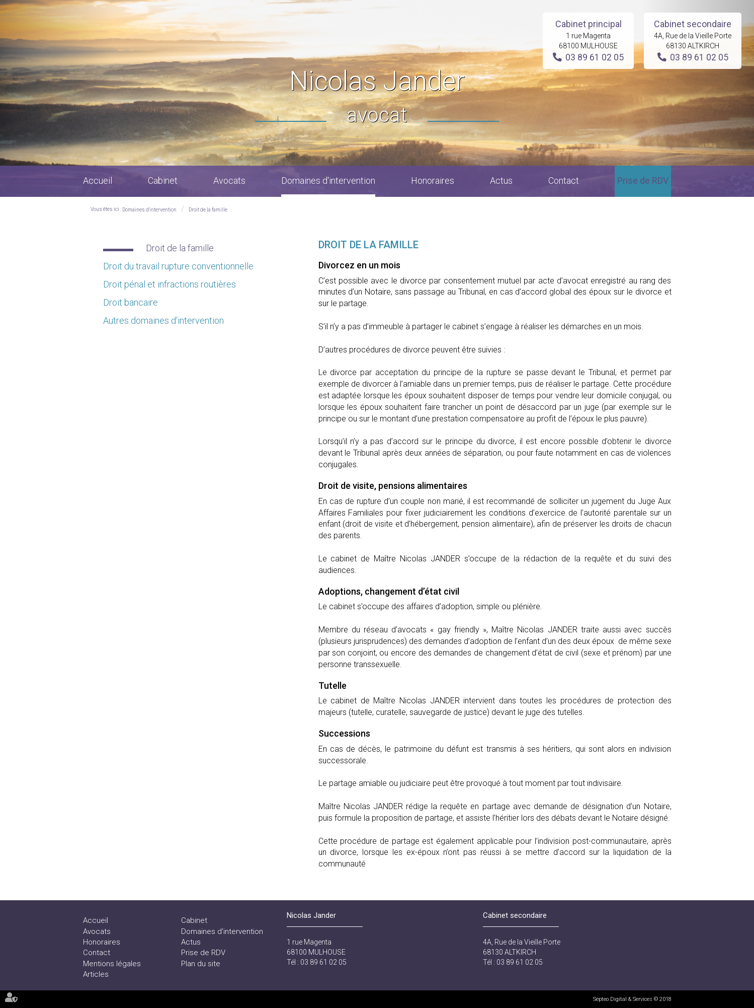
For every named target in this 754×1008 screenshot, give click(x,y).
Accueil (97, 180)
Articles (96, 974)
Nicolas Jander (377, 97)
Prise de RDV (642, 180)
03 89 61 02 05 (594, 57)
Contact (563, 180)
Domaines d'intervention (328, 180)
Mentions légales (112, 963)
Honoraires (432, 180)
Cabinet (163, 180)
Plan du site (200, 963)
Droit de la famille (208, 209)
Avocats (229, 180)
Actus (501, 180)
